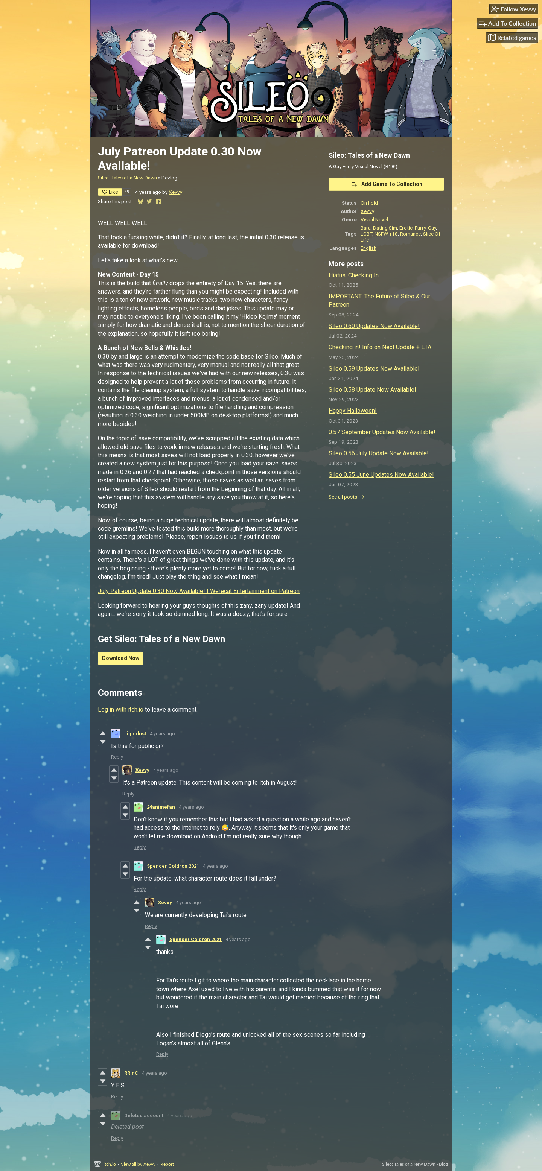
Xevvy (175, 192)
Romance (410, 234)
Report (167, 1164)
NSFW (381, 234)
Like (110, 192)
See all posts (343, 497)
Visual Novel (374, 219)
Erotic (406, 228)
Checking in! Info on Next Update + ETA (380, 347)
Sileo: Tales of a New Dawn (127, 178)
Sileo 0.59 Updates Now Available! (374, 368)
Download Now (120, 658)
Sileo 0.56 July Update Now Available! (379, 453)
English (368, 248)
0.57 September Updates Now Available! (382, 432)
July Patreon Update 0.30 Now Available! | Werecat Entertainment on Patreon (199, 591)
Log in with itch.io (120, 709)
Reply (117, 757)
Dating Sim (385, 228)
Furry (420, 228)
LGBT (366, 234)
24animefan (161, 807)
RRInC (131, 1073)
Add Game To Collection (386, 184)
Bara (366, 228)
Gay (432, 228)
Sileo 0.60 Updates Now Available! (374, 326)
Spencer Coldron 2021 (173, 866)
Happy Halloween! (353, 410)
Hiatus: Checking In (354, 275)
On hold (369, 203)
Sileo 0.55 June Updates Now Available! (381, 474)
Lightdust (135, 733)
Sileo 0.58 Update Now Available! (372, 389)
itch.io (110, 1164)
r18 (394, 234)
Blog (443, 1164)
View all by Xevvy (138, 1164)
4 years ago (162, 733)
